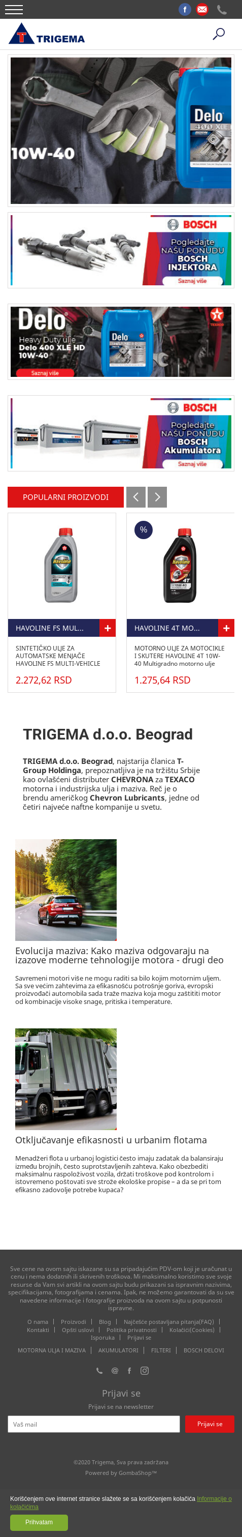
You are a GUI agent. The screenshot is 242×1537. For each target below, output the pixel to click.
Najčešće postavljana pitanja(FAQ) (169, 1321)
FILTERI (161, 1350)
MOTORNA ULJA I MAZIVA (52, 1350)
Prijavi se (139, 1337)
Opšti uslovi (78, 1330)
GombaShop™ (138, 1472)
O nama (37, 1321)
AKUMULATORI (118, 1350)
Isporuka (103, 1337)
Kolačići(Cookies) (192, 1330)
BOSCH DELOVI (204, 1350)
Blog (105, 1321)
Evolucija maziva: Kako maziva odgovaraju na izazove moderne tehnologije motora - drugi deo (119, 955)
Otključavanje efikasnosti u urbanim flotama (111, 1140)
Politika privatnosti (132, 1330)
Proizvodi (73, 1321)
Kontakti (38, 1330)
